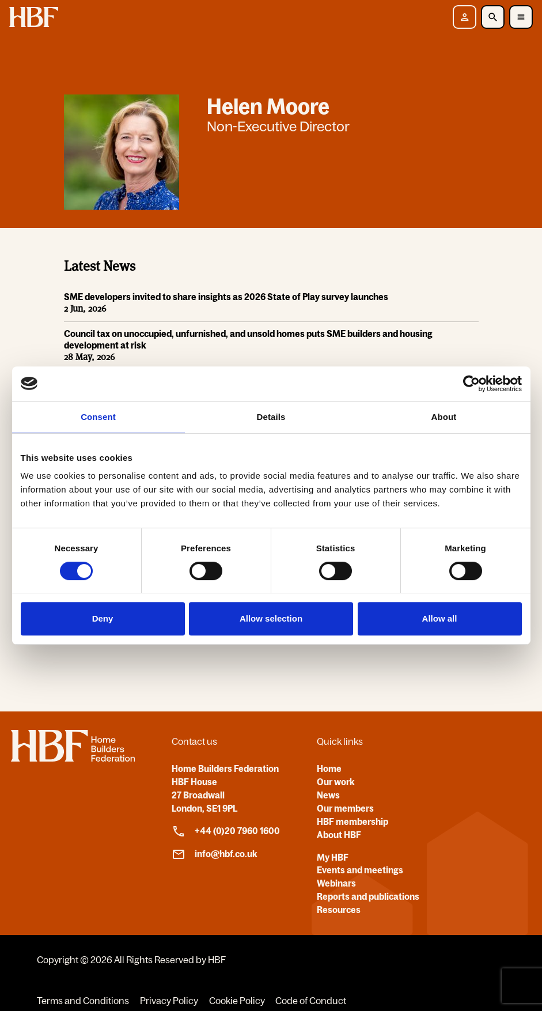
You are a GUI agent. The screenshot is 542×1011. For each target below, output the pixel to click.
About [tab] (444, 417)
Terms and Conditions (83, 1000)
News (328, 795)
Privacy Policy (169, 1000)
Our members (345, 808)
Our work (336, 781)
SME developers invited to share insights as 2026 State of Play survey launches (226, 297)
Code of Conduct (310, 1000)
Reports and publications (368, 896)
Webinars (336, 883)
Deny (102, 618)
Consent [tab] (98, 417)
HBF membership (352, 821)
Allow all (439, 618)
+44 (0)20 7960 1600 (226, 831)
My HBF (332, 857)
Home (329, 768)
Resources (339, 909)
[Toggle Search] (493, 17)
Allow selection (271, 618)
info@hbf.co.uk (214, 854)
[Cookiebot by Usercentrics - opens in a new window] (471, 383)
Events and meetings (360, 870)
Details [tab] (271, 417)
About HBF (339, 834)
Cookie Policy (237, 1000)
